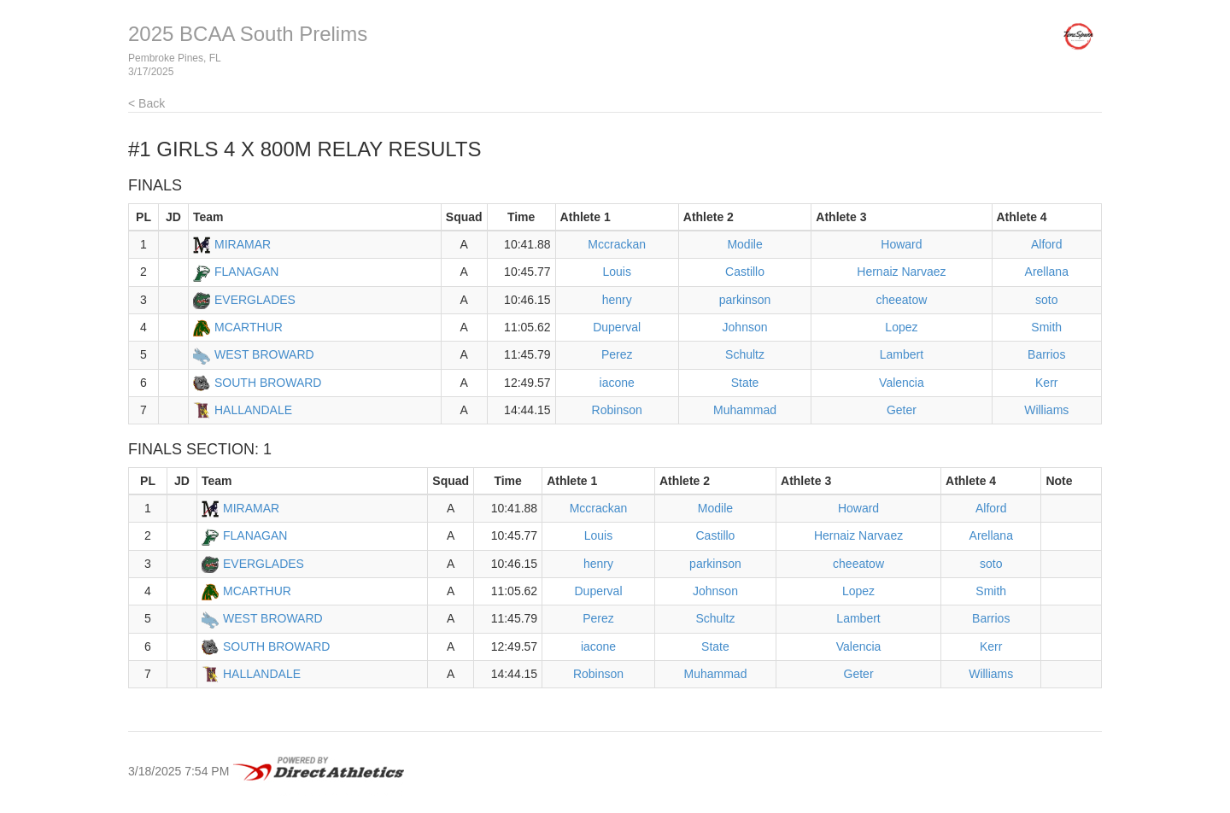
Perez (617, 354)
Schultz (744, 354)
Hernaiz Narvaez (901, 271)
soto (1046, 300)
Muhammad (744, 410)
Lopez (901, 327)
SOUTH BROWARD (267, 382)
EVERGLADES (255, 300)
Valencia (901, 382)
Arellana (1047, 271)
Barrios (1046, 354)
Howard (901, 244)
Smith (1046, 327)
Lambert (901, 354)
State (745, 382)
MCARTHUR (248, 327)
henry (617, 300)
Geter (902, 410)
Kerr (1046, 382)
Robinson (617, 410)
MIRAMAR (242, 244)
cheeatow (901, 300)
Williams (1046, 410)
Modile (744, 244)
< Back (146, 103)
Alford (1047, 244)
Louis (616, 271)
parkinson (745, 300)
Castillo (744, 271)
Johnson (745, 327)
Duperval (617, 327)
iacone (617, 382)
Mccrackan (617, 244)
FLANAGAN (246, 271)
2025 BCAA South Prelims (247, 33)
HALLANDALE (253, 410)
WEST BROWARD (264, 354)
